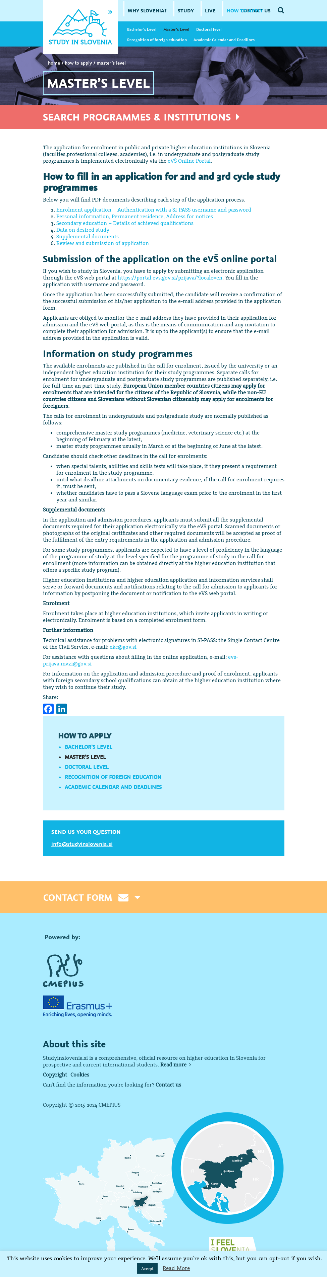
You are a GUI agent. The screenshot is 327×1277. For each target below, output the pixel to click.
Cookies (79, 1074)
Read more (175, 1064)
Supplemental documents (87, 236)
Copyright (55, 1074)
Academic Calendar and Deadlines (224, 39)
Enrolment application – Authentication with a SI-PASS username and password (153, 209)
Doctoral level (209, 29)
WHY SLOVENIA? (147, 10)
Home (54, 63)
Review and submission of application (102, 243)
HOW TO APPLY (245, 10)
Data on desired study (82, 229)
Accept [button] (147, 1268)
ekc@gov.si (123, 646)
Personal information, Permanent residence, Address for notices (134, 216)
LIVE (210, 10)
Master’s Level (176, 29)
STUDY (186, 10)
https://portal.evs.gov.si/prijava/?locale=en (170, 277)
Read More (176, 1268)
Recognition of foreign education (157, 39)
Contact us (168, 1084)
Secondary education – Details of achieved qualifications (125, 223)
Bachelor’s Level (142, 29)
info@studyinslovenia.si (82, 844)
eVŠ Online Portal (189, 160)
